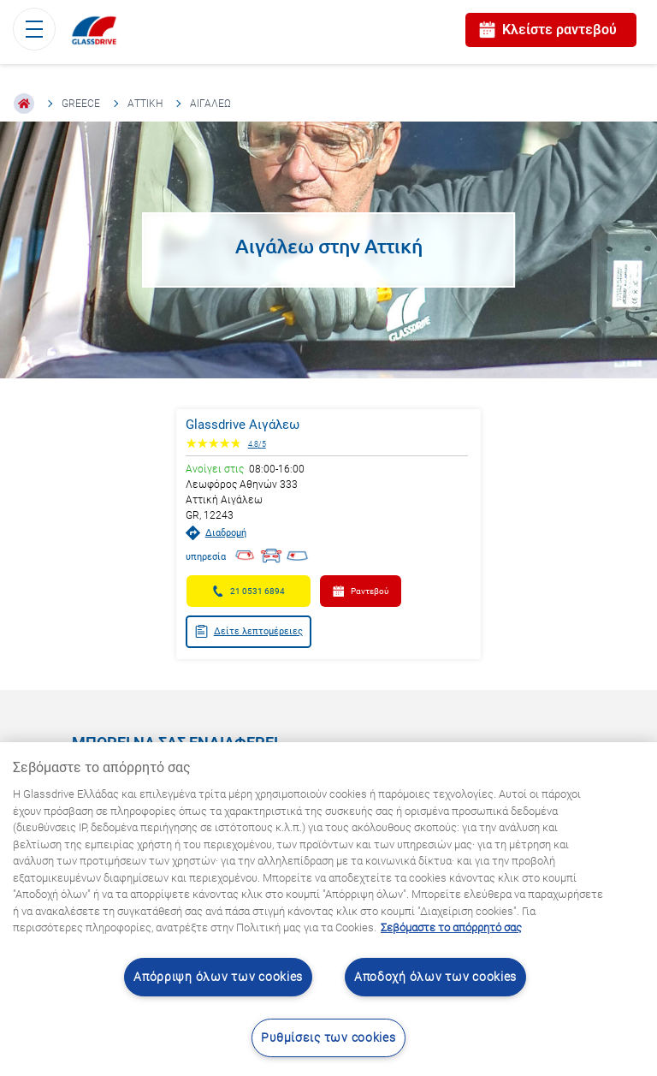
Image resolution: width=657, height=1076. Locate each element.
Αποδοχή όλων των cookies (435, 977)
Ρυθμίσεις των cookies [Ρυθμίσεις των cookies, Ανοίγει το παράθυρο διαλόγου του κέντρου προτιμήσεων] (328, 1038)
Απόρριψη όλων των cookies (218, 977)
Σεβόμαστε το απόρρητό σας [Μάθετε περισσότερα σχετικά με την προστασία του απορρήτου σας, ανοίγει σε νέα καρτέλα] (451, 927)
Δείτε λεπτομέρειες (248, 631)
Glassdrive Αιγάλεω (242, 424)
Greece (81, 104)
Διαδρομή (216, 533)
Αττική (145, 104)
